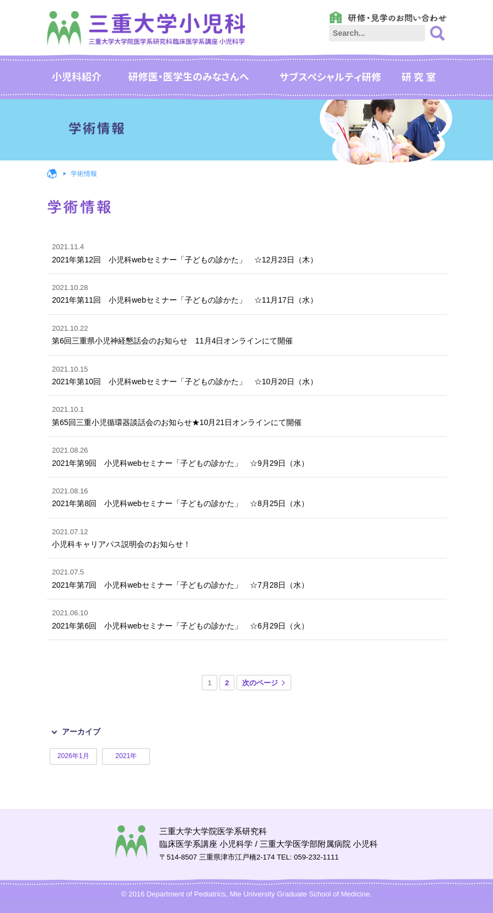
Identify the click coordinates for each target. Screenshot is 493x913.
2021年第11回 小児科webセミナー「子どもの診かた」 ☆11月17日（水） (246, 293)
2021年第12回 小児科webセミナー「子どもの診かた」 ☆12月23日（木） (246, 252)
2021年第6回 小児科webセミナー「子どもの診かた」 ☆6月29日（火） (246, 618)
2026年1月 (73, 756)
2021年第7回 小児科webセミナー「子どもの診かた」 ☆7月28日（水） (246, 577)
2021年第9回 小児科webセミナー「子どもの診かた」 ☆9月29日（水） (246, 455)
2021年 (126, 756)
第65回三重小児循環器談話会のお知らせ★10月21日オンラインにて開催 (246, 415)
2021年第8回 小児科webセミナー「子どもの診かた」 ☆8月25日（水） (246, 496)
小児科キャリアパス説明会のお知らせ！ (246, 537)
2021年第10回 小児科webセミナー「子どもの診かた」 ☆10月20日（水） (246, 374)
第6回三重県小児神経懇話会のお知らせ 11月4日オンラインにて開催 (246, 334)
